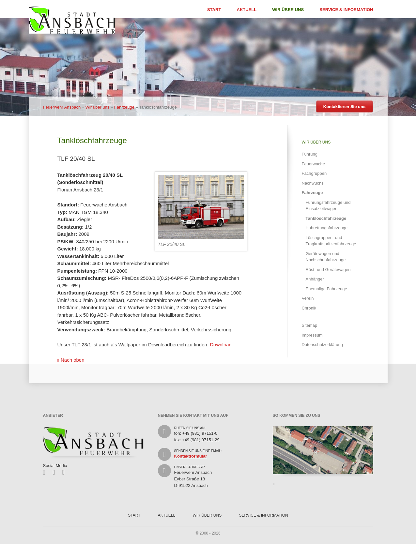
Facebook (46, 472)
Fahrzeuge (124, 107)
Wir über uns (288, 9)
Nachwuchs (313, 183)
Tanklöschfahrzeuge (326, 218)
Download (221, 344)
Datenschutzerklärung (322, 344)
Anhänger (315, 279)
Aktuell (247, 9)
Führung (309, 154)
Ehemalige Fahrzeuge (326, 288)
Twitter (56, 472)
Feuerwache (313, 163)
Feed (65, 472)
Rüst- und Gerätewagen (328, 269)
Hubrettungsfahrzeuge (327, 227)
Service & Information (346, 9)
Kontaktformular (190, 456)
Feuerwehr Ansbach (62, 107)
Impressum (312, 335)
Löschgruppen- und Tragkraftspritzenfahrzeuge (331, 241)
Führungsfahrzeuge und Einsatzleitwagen (328, 205)
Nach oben (73, 360)
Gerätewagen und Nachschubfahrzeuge (326, 257)
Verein (308, 298)
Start (214, 9)
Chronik (309, 308)
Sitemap (309, 325)
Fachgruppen (314, 173)
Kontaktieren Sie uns (344, 106)
